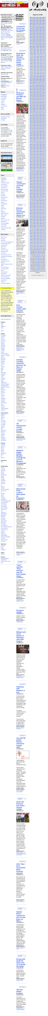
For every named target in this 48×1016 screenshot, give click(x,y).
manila (2, 451)
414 (37, 158)
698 (40, 76)
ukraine (3, 407)
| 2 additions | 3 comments (21, 301)
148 (40, 235)
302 (44, 190)
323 (40, 184)
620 (34, 99)
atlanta (2, 472)
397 (44, 163)
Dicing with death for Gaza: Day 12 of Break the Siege (20, 962)
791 (31, 50)
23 (31, 268)
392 (44, 164)
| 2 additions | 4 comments (21, 485)
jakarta (2, 450)
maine (2, 495)
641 (31, 94)
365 (34, 173)
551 (31, 120)
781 (31, 53)
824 (37, 40)
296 (31, 193)
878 (40, 24)
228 (40, 212)
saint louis (3, 522)
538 (40, 122)
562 (44, 115)
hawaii (2, 486)
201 (31, 220)
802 (44, 46)
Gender (3, 202)
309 (37, 189)
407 (44, 160)
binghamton (4, 474)
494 (37, 135)
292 (44, 193)
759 (37, 59)
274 (37, 199)
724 (37, 69)
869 (37, 27)
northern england (5, 384)
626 (31, 98)
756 (31, 60)
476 (31, 141)
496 (31, 135)
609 (37, 102)
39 (36, 264)
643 (40, 92)
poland (2, 391)
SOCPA (3, 281)
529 (37, 125)
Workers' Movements (20, 293)
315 (34, 187)
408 (40, 160)
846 (31, 34)
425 (34, 156)
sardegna (3, 398)
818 (40, 42)
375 (34, 170)
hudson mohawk (5, 489)
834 (37, 37)
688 (40, 79)
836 (31, 37)
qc (1, 456)
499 (37, 134)
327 (44, 183)
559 (37, 117)
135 (34, 239)
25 (41, 266)
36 (43, 264)
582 (44, 109)
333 (40, 182)
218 (40, 215)
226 (31, 213)
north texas (3, 509)
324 (37, 184)
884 (37, 23)
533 (40, 124)
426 (31, 156)
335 (34, 182)
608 (40, 102)
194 (37, 222)
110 (34, 246)
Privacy (21, 1)
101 (31, 249)
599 (37, 105)
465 (34, 144)
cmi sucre (3, 423)
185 (34, 225)
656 (31, 89)
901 (31, 19)
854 (37, 32)
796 (31, 49)
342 (44, 179)
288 (40, 194)
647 (44, 91)
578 (40, 111)
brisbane (3, 446)
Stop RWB (3, 273)
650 (34, 91)
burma (2, 447)
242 (44, 207)
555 (34, 118)
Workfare (3, 240)
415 (34, 158)
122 (44, 242)
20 (38, 268)
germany (3, 358)
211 (31, 218)
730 (34, 68)
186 (31, 225)
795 (34, 49)
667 (44, 85)
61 (41, 258)
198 (40, 220)
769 (37, 56)
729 (37, 68)
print (2, 323)
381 (31, 169)
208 (40, 218)
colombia (3, 424)
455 (34, 147)
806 (31, 46)
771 (31, 56)
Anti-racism (18, 81)
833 (40, 37)
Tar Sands (3, 253)
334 (37, 182)
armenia (3, 336)
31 (41, 265)
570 (34, 114)
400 (34, 163)
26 (38, 266)
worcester (3, 541)
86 (38, 252)
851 (31, 33)
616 (31, 101)
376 (31, 170)
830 (34, 39)
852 (44, 32)
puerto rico (3, 430)
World (22, 83)
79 (41, 254)
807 (44, 45)
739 (37, 65)
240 (34, 209)
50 (38, 261)
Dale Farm (3, 246)
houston (3, 487)
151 (31, 235)
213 (40, 216)
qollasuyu (3, 431)
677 (44, 82)
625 (34, 98)
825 (34, 40)
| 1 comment (21, 629)
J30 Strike (3, 248)
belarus (3, 342)
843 (40, 34)
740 (34, 65)
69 (36, 256)
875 (34, 26)
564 (37, 115)
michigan (3, 498)
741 (31, 65)
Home (3, 1)
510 (34, 131)
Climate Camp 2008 (20, 346)
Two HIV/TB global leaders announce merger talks (20, 742)
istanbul (3, 363)
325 (34, 184)
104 (37, 248)
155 (34, 233)
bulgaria (3, 348)
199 (37, 220)
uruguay (3, 437)
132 (44, 239)
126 (31, 242)
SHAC (17, 852)
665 (34, 86)
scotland (3, 400)
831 (31, 39)
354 (37, 176)
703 (40, 75)
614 (37, 101)
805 (34, 46)
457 (44, 145)
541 (31, 122)
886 (31, 23)
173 (40, 228)
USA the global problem (19, 991)
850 (34, 33)
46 (33, 262)
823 (40, 40)
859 (37, 30)
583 (40, 109)
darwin (2, 449)
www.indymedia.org (5, 319)
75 (36, 255)
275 (34, 199)
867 (44, 27)
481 (31, 140)
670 (34, 85)
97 (42, 249)
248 (40, 206)
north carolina (4, 508)
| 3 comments (21, 909)
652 (44, 89)
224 (37, 213)
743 (40, 63)
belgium (3, 343)
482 (44, 138)
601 (31, 105)
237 (44, 209)
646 (31, 92)
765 (34, 58)
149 (37, 235)
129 (37, 241)
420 (34, 157)
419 (37, 157)
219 (37, 215)
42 (43, 262)
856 (31, 32)
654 (37, 89)
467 (44, 143)
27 (36, 266)
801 (31, 47)
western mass (4, 539)
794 (37, 49)
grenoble (3, 359)
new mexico (4, 505)
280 (34, 197)
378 (40, 169)
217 (44, 215)
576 (31, 112)
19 (41, 268)
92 (38, 251)
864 (37, 29)
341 (31, 180)
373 (40, 170)
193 (40, 222)
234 (37, 210)
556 (31, 118)
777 (44, 53)
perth (2, 454)
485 (34, 138)
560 (34, 117)
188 (40, 223)
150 (34, 235)
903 (40, 17)
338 (40, 180)
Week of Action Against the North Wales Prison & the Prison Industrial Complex (7, 31)
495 (34, 135)
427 (44, 154)
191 (31, 223)
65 (31, 258)
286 (31, 196)
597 (44, 105)
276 (31, 199)
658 (40, 88)
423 (40, 156)
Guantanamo (4, 259)
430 (34, 154)
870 (34, 27)
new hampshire (4, 502)
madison (3, 493)
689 (37, 79)
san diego (3, 523)
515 (34, 130)
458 (40, 145)
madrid (2, 375)
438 (40, 151)
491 (31, 137)
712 (44, 72)
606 (31, 104)
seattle (2, 532)
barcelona (3, 340)
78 (43, 254)
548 (40, 120)
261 (31, 203)
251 (31, 206)
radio (2, 325)
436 (31, 153)
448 (40, 148)
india (2, 462)
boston (2, 476)
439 (37, 151)
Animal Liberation (19, 852)
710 (34, 73)
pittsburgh (3, 515)
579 (37, 111)
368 (40, 171)
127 (44, 241)
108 (40, 246)
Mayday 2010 (4, 251)
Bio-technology (4, 189)
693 (40, 78)
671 (31, 85)
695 (34, 78)
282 (44, 196)
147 (44, 235)
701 (31, 76)
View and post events (6, 17)
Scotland (3, 120)
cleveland (3, 480)
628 (40, 96)
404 (37, 161)
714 (37, 72)
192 (44, 222)
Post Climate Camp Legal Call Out (21, 308)
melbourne (3, 453)
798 (40, 47)
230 (34, 212)
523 (40, 127)
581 (31, 111)
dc (1, 485)
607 (44, 102)
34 (33, 265)
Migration (3, 211)
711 (31, 73)
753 (40, 60)
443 (40, 150)
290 (34, 194)
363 (40, 173)
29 (31, 266)
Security (20, 2)
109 (37, 246)
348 (40, 177)
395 (34, 164)
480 (34, 140)
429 (37, 154)
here (4, 62)
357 (44, 174)
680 (34, 82)
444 (37, 150)
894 (37, 20)
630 (34, 96)
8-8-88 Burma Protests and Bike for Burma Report (21, 94)
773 (40, 55)
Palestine (18, 979)
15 (36, 269)
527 (44, 125)
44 (38, 262)
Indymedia (3, 208)
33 (36, 265)
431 (31, 154)
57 (36, 259)
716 (31, 72)
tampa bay (3, 534)
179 (37, 226)
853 (40, 32)
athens (2, 338)
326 (31, 184)
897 (44, 19)
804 (37, 46)
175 (34, 228)
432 (44, 153)
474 (37, 141)
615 (34, 101)
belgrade (3, 345)
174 (37, 228)
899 (37, 19)
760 (34, 59)
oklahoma (3, 512)
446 (31, 150)
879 (37, 24)
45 (36, 262)
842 (44, 34)
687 (44, 79)
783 (40, 52)
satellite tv (3, 326)
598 (40, 105)
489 (37, 137)
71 (31, 256)
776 (31, 55)
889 (37, 22)
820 (34, 42)
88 (33, 252)
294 (37, 193)
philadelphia (4, 513)
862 (44, 29)
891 (31, 22)
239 (37, 209)
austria (2, 339)
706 (31, 75)
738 (40, 65)
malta (2, 376)
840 (34, 36)
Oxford (2, 102)
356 (31, 176)
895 (34, 20)
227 (44, 212)
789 (37, 50)
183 (40, 225)
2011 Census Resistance (7, 242)
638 (40, 94)
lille (1, 371)
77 (31, 255)
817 (44, 42)
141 (31, 238)
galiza (2, 356)
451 (31, 148)
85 (41, 252)
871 (31, 27)
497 (44, 134)
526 (31, 127)
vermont (3, 538)
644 (37, 92)
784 (37, 52)
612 (44, 101)
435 (34, 153)
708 (40, 73)
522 (44, 127)
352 (44, 176)
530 (34, 125)
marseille (3, 378)
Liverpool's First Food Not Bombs (20, 28)
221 (31, 215)
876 (31, 26)
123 (40, 242)
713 (40, 72)
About (25, 1)
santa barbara (4, 528)
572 (44, 112)
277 (44, 197)
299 (37, 192)
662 (44, 86)
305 (34, 190)
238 (40, 209)
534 (37, 124)
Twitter (8, 130)
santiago (3, 434)
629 (37, 96)
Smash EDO (4, 280)
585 (34, 109)
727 (44, 68)
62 (38, 258)
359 (37, 174)
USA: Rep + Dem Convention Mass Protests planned (20, 868)
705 (34, 75)
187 (44, 223)
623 (40, 98)
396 (31, 164)
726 (31, 69)
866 (31, 29)
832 (44, 37)
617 (44, 99)
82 (33, 254)
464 (37, 144)
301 (31, 192)
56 (38, 259)
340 (34, 180)
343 (40, 179)
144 (37, 236)
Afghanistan (4, 179)
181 (31, 226)
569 (37, 114)
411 (31, 160)
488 (40, 137)
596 (31, 107)
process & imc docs (5, 561)
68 (38, 256)
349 (37, 177)
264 (37, 202)
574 (37, 112)
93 (36, 251)
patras (2, 388)
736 (31, 66)
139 (37, 238)
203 (40, 219)
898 (40, 19)
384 (37, 167)
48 (43, 261)
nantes (2, 379)
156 (31, 233)
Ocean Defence (5, 213)
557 (44, 117)
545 (34, 121)
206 (31, 219)
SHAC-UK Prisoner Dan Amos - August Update (21, 805)
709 (37, 73)
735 (34, 66)
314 (37, 187)
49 (41, 261)
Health (22, 789)
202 (44, 219)
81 (36, 254)
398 (40, 163)
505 (34, 133)
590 (34, 108)
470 (34, 143)
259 (37, 203)
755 (34, 60)
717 (44, 70)
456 (31, 147)
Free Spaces (18, 347)
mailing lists (4, 559)
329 (37, 183)
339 (37, 180)
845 (34, 34)
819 (37, 42)
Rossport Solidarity (5, 278)
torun (2, 404)
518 (40, 128)
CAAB (10, 50)
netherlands (4, 382)
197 (44, 220)
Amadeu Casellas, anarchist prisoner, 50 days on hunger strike (21, 365)
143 (40, 236)
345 (34, 179)
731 (31, 68)
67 (41, 256)
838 (40, 36)
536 (31, 124)
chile (2, 418)
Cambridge (3, 98)
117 (44, 243)
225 (34, 213)
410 (34, 160)
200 (34, 220)
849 (37, 33)
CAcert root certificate (4, 307)
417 (44, 157)
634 (37, 95)
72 (43, 255)
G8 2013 (3, 238)
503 (40, 133)
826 (31, 40)
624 (37, 98)
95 (31, 251)
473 (40, 141)
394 (37, 164)
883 (40, 23)
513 (40, 130)
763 (40, 58)
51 (36, 261)
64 (33, 258)
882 (44, 23)
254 (37, 205)
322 (44, 184)
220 (34, 215)
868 (40, 27)
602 (44, 104)
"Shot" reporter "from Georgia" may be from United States (21, 570)
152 (44, 233)
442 (44, 150)
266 (31, 202)
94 (33, 251)
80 (38, 254)
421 (31, 157)
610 (34, 102)
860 (34, 30)
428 (40, 154)
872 (44, 26)
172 (44, 228)
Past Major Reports (5, 283)
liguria (2, 369)
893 (40, 20)
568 (40, 114)
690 (34, 79)
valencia (3, 410)
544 (37, 121)
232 (44, 210)
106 (31, 248)
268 (40, 200)
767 (44, 56)
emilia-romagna (5, 353)
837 (44, 36)
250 (34, 206)
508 (40, 131)
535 (34, 124)
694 (37, 78)
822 (44, 40)
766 (31, 58)
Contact (11, 2)
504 (37, 133)
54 (43, 259)
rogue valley (4, 521)
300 (34, 192)
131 (31, 241)
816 (31, 43)
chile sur (3, 420)
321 (31, 186)
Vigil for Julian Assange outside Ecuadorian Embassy (6, 68)
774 (37, 55)
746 (31, 63)
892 (44, 20)
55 (41, 259)
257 (44, 203)
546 (31, 121)
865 (34, 29)
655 (34, 89)
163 (40, 230)
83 (31, 254)
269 (37, 200)
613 (40, 101)
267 (44, 200)
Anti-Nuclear (4, 184)
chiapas (3, 417)
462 (44, 144)
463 (40, 144)
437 (44, 151)
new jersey (3, 503)
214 (37, 216)
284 (37, 196)
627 (44, 96)
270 (34, 200)
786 (31, 52)
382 (44, 167)
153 (40, 233)
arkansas (3, 469)
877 (44, 24)
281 (31, 197)
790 (34, 50)
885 (34, 23)
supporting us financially (7, 148)
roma (2, 394)
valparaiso (3, 438)
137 (44, 238)
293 (40, 193)
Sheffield (22, 1009)
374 (37, 170)
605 (34, 104)
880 (34, 24)
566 (31, 115)
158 (40, 232)
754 (37, 60)
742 (44, 63)
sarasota (3, 531)
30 (43, 265)
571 (31, 114)
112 (44, 245)
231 (31, 212)
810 (34, 45)
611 (31, 102)
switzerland (3, 402)
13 (41, 269)
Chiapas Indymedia (5, 86)
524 (37, 127)
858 (40, 30)
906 (31, 17)
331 (31, 183)
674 (37, 83)
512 (44, 130)
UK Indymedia (16, 4)
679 (37, 82)
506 (31, 133)
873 (40, 26)
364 (37, 173)
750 (34, 62)
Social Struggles (19, 43)
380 (34, 169)
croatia (2, 351)
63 (36, 258)
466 (31, 144)
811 (31, 45)
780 (34, 53)
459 (37, 145)
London (22, 170)
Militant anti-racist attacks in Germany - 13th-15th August (21, 636)
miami (2, 496)
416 (31, 158)
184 (37, 225)
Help (15, 2)
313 (40, 187)
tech (2, 562)
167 (44, 229)
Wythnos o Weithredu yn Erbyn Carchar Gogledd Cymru (7, 38)
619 (37, 99)
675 (34, 83)
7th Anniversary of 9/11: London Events (21, 427)
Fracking (3, 199)
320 (34, 186)
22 (33, 268)
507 (44, 131)
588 (40, 108)
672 (44, 83)
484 (37, 138)
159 (37, 232)
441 (31, 151)
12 (43, 269)
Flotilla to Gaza (4, 250)
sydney (2, 457)
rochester (3, 519)
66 (43, 256)
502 (44, 133)
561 (31, 117)
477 (44, 140)
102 (44, 248)
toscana (3, 405)
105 (34, 248)
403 (40, 161)
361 (31, 174)
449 (37, 148)
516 (31, 130)
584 (37, 109)
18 (43, 268)
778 (40, 53)
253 (40, 205)
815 (34, 43)
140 (34, 238)
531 (31, 125)
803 (40, 46)
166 (31, 230)
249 (37, 206)
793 (40, 49)
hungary (3, 361)
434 (37, 153)
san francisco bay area (6, 526)
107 (44, 246)
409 (37, 160)
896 (31, 20)
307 (44, 189)
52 (33, 261)
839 (37, 36)
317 (44, 186)
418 (40, 157)
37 (41, 264)
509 (37, 131)
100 (34, 249)
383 (40, 167)
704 (37, 75)
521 (31, 128)
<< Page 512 (34, 275)
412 (44, 158)
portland (3, 516)
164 (37, 230)
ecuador (3, 426)
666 (31, 86)
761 (31, 59)
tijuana (2, 436)
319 (37, 186)
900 (34, 19)
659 (37, 88)
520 (34, 128)
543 (40, 121)
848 (40, 33)
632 (44, 95)
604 (37, 104)
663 (40, 86)
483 (40, 138)
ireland (2, 362)
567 (44, 114)
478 (40, 140)
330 (34, 183)
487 (44, 137)
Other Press (4, 215)
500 (34, 134)
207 (44, 218)
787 (44, 50)
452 (44, 147)
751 (31, 62)
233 (40, 210)
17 (31, 269)
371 (31, 171)
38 (38, 264)
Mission (17, 1)
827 (44, 39)
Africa (2, 330)
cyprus (2, 352)
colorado (3, 482)
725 (34, 69)
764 (37, 58)
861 (31, 30)
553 (40, 118)
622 (44, 98)
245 (34, 207)
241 (31, 209)
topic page (5, 74)
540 (34, 122)
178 (40, 226)
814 (37, 43)
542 (44, 121)
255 (34, 205)
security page (4, 311)
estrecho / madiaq (5, 355)
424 (37, 156)
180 (34, 226)
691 (31, 79)
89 (31, 252)
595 (34, 107)
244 (37, 207)
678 (40, 82)
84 (43, 252)
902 (44, 17)
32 (38, 265)
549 (37, 120)
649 (37, 91)
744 (37, 63)
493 (40, 135)
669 (37, 85)
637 (44, 94)
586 (31, 109)
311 (31, 189)
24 (43, 266)
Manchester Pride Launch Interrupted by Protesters (21, 493)
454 (37, 147)
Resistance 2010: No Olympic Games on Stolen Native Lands (20, 58)
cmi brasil (3, 421)
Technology (3, 224)
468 (40, 143)
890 (34, 22)
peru (2, 428)
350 (34, 177)
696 (31, 78)
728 (40, 68)
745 (34, 63)
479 (37, 140)
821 (31, 42)
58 (33, 259)
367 (44, 171)
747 (44, 62)
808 (40, 45)
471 (31, 143)
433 (40, 153)
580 (34, 111)
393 (40, 164)
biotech (2, 554)
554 (37, 118)
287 (44, 194)
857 (44, 30)
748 (40, 62)
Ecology (3, 194)
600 (34, 105)
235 (34, 210)
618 (40, 99)
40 (33, 264)
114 (37, 245)
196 (31, 222)
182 (44, 225)
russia (2, 397)
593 (40, 107)
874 (37, 26)
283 (40, 196)
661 (31, 88)
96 (44, 249)
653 (40, 89)
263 (40, 202)
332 (44, 182)
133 (40, 239)
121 (31, 243)
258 (40, 203)
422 (44, 156)
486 (31, 138)
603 (40, 104)
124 (37, 242)
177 (44, 226)
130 (34, 241)
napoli (2, 381)
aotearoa (3, 444)
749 (37, 62)
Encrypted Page (7, 288)
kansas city (3, 490)
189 (37, 223)
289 (37, 194)
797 (44, 47)
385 (34, 167)
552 (44, 118)
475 (34, 141)
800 (34, 47)
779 (37, 53)
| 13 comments (21, 421)
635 (34, 95)
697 (44, 76)
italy (2, 365)
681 (31, 82)
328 (40, 183)
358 (40, 174)
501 (31, 134)
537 (44, 122)
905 (34, 17)
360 (34, 174)
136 (31, 239)
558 (40, 117)
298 (40, 192)
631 (31, 96)
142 (44, 236)
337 (44, 180)
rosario (2, 433)
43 (41, 262)
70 (33, 256)
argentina (3, 414)
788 (40, 50)
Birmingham (4, 96)
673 (40, 83)
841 (31, 36)
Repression (18, 197)
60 (43, 258)
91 (41, 251)
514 (37, 130)
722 (44, 69)
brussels (3, 346)
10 (33, 271)
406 (31, 161)
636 (31, 95)
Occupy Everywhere (6, 243)
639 (37, 94)
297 (44, 192)
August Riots (4, 245)
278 (40, 197)
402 (44, 161)
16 (33, 269)
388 (40, 166)
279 (37, 197)
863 (40, 29)
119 (37, 243)
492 (44, 135)
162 (44, 230)
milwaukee (3, 499)
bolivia (2, 415)
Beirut (2, 547)
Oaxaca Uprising (5, 276)
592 (44, 107)
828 (40, 39)
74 (38, 255)
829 (37, 39)
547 (44, 120)
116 (31, 245)
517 (44, 128)
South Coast (18, 350)
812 (44, 43)
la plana (3, 366)
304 (37, 190)
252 (44, 205)
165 (34, 230)
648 (40, 91)
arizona (3, 467)
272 (44, 199)
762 (44, 58)
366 (31, 173)
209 (37, 218)
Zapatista (3, 229)
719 (37, 70)
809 (37, 45)
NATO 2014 (4, 237)
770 (34, 56)
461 (31, 145)
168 (40, 229)
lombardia (3, 374)
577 (44, 111)
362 (44, 173)
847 (44, 33)
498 (40, 134)
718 (40, 70)
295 (34, 193)
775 (34, 55)
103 (40, 248)
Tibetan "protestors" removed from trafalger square (21, 186)
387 (44, 166)
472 (44, 141)
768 (40, 56)
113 (40, 245)
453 (40, 147)
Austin (2, 473)
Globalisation (18, 82)
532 (44, 124)
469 (37, 143)
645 (34, 92)
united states (4, 535)
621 (31, 99)
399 (37, 163)
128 (40, 241)
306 (31, 190)
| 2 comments (21, 205)
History (2, 207)
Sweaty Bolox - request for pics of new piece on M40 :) (20, 916)
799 (37, 47)
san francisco (4, 525)
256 (31, 205)
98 (39, 249)
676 (31, 83)
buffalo (2, 477)
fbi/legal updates (5, 558)
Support (25, 2)
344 (37, 179)
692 (44, 78)
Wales (2, 107)
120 (34, 243)
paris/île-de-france (5, 387)
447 (44, 148)
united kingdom (4, 408)
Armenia (3, 545)
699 (37, 76)
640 (34, 94)
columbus (3, 483)
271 (31, 200)
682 (44, 81)
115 (34, 245)
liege (2, 368)
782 (44, 52)
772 (44, 55)
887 (44, 22)
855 (34, 32)
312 (44, 187)
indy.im (2, 130)
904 (37, 17)
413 (40, 158)
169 (37, 229)
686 (31, 81)
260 (34, 203)
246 (31, 207)
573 (40, 112)
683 (40, 81)
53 (31, 261)
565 (34, 115)
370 (34, 171)
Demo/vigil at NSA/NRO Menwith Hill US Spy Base (7, 49)
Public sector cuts (5, 220)
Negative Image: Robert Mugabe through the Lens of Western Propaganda (21, 456)
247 (44, 206)
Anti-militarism (19, 169)
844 (37, 34)
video (2, 327)
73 (41, 255)
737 (44, 65)
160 (34, 232)
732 (44, 66)
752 (44, 60)
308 (40, 189)
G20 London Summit (6, 254)
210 (34, 218)
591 (31, 108)
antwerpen (3, 335)
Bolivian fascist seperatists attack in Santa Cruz (20, 211)
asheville (3, 470)
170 (34, 229)
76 (33, 255)
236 (31, 210)
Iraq (2, 210)
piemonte (3, 389)
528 (40, 125)
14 (38, 269)
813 (40, 43)
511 (31, 131)
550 (34, 120)
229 (37, 212)
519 (37, 128)
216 (31, 216)
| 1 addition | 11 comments (21, 178)
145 (34, 236)
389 (37, 166)
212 (44, 216)
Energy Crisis (4, 197)
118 (40, 243)
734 (37, 66)
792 (44, 49)
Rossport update (20, 611)
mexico (2, 427)
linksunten (3, 372)
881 (31, 24)
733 (40, 66)
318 (40, 186)
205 (34, 219)
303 (40, 190)
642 (44, 92)
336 (31, 182)
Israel (2, 548)
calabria (3, 349)
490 (34, 137)
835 (34, 37)
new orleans (4, 506)
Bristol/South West (5, 116)
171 (31, 229)
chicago (3, 479)
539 (37, 122)
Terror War (23, 439)
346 (31, 179)
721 (31, 70)
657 (44, 88)
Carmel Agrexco (5, 267)
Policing (3, 218)
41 (31, 264)
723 (40, 69)
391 (31, 166)
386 (31, 167)
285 (34, 196)
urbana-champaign (5, 536)
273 (40, 199)
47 (31, 262)
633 (40, 95)
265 (34, 202)
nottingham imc (4, 385)
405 (34, 161)
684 (37, 81)
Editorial (12, 1)
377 (44, 169)
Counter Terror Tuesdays (6, 55)
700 (34, 76)
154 (37, 233)
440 (34, 151)
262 (44, 202)
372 (44, 170)
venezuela (3, 440)
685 (34, 81)
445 (34, 150)
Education (18, 789)
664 (37, 86)
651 (31, 91)
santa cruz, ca (4, 529)
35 (31, 265)
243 (40, 207)
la (1, 492)
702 (44, 75)
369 (37, 171)
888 (40, 22)
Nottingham (3, 118)
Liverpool (18, 44)
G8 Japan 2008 (4, 268)
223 (40, 213)
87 (36, 252)
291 (31, 194)
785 (34, 52)
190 (34, 223)
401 (31, 163)
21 (36, 268)
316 (31, 187)
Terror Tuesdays (5, 60)
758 (40, 59)
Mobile (7, 1)
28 (33, 266)
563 (40, 115)
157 (44, 232)
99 (37, 249)
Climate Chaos (19, 947)
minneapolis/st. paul (6, 500)
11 (30, 271)
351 (31, 177)
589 (37, 108)
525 (34, 127)
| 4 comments (21, 447)
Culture (17, 553)
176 (31, 228)
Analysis (3, 181)
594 (37, 107)
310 (34, 189)
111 (31, 246)
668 (40, 85)
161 (31, 232)
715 (34, 72)
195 (34, 222)
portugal (3, 392)
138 (40, 238)
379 (37, 169)
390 (34, 166)
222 (44, 213)
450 (34, 148)
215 (34, 216)
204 (37, 219)
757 (44, 59)
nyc (2, 510)
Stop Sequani (4, 272)
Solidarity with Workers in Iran (20, 689)
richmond (3, 518)
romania (3, 395)
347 (44, 177)
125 (34, 242)
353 (40, 176)
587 (44, 108)
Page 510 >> (41, 275)
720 (34, 70)
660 (34, 88)
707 (44, 73)
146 (31, 236)
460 (34, 145)
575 (34, 112)
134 (37, 239)
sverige (2, 401)
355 (34, 176)
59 (31, 259)
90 (43, 251)
